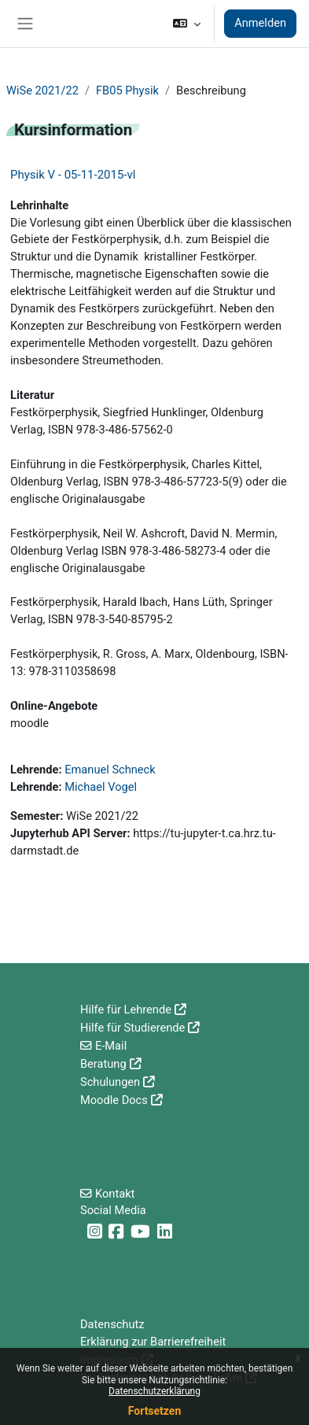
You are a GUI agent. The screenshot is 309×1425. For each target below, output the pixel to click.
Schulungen (110, 1082)
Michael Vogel (100, 787)
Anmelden (260, 23)
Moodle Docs (114, 1100)
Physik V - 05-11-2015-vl (72, 175)
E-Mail (111, 1046)
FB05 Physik (127, 90)
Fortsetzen (155, 1411)
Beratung (103, 1064)
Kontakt (114, 1194)
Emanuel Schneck (109, 769)
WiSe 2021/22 (42, 90)
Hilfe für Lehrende (125, 1009)
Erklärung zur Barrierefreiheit (153, 1342)
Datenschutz (112, 1324)
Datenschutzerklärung (154, 1391)
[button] (187, 23)
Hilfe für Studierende (132, 1028)
